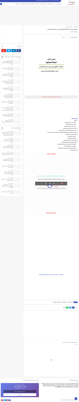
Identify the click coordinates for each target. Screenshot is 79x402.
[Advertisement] (39, 15)
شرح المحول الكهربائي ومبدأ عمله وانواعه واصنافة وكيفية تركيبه (8, 160)
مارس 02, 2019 (10, 86)
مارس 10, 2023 (10, 100)
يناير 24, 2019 (10, 93)
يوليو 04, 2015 (10, 170)
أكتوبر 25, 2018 (10, 119)
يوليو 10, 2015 (10, 138)
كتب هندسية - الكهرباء (57, 302)
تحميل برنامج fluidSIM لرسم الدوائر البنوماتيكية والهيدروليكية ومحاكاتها (7, 63)
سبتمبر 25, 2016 (9, 131)
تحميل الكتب (58, 4)
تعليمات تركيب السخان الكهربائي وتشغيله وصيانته (7, 180)
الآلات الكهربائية (51, 4)
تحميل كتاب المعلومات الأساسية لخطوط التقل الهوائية (7, 121)
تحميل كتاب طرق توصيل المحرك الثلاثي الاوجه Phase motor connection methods (7, 82)
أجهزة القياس (43, 4)
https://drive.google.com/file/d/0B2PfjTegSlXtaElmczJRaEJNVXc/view (51, 176)
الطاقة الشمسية (31, 4)
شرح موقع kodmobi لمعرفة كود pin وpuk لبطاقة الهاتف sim (7, 115)
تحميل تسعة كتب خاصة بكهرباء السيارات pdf (7, 167)
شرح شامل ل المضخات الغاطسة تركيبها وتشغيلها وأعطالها (8, 141)
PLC (19, 4)
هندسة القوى (24, 4)
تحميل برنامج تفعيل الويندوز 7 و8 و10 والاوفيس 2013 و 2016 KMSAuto (7, 89)
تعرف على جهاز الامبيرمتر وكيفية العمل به (7, 192)
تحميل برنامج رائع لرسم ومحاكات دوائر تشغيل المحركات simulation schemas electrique (7, 109)
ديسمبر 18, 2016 (9, 106)
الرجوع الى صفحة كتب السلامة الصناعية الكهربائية (51, 274)
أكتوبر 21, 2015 (10, 164)
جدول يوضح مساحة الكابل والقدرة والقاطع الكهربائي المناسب (8, 173)
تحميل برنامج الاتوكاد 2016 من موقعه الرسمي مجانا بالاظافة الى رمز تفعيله (7, 75)
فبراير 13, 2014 (10, 113)
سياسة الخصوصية (46, 0)
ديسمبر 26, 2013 (9, 190)
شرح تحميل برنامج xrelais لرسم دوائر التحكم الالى (7, 69)
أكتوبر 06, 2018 (10, 145)
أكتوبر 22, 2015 (10, 183)
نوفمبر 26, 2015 (10, 177)
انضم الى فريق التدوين (56, 0)
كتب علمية (64, 302)
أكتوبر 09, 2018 (10, 79)
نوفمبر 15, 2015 (10, 60)
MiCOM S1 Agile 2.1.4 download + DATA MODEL (7, 103)
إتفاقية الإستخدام (39, 0)
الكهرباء (37, 4)
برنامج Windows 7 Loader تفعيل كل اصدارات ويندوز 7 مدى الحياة (7, 154)
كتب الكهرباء (70, 302)
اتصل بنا (50, 0)
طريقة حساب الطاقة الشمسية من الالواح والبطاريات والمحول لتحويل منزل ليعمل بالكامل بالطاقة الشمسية (7, 134)
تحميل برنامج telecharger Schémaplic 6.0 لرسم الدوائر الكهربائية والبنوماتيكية (8, 96)
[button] (73, 308)
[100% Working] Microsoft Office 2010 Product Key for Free (8, 147)
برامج (16, 4)
